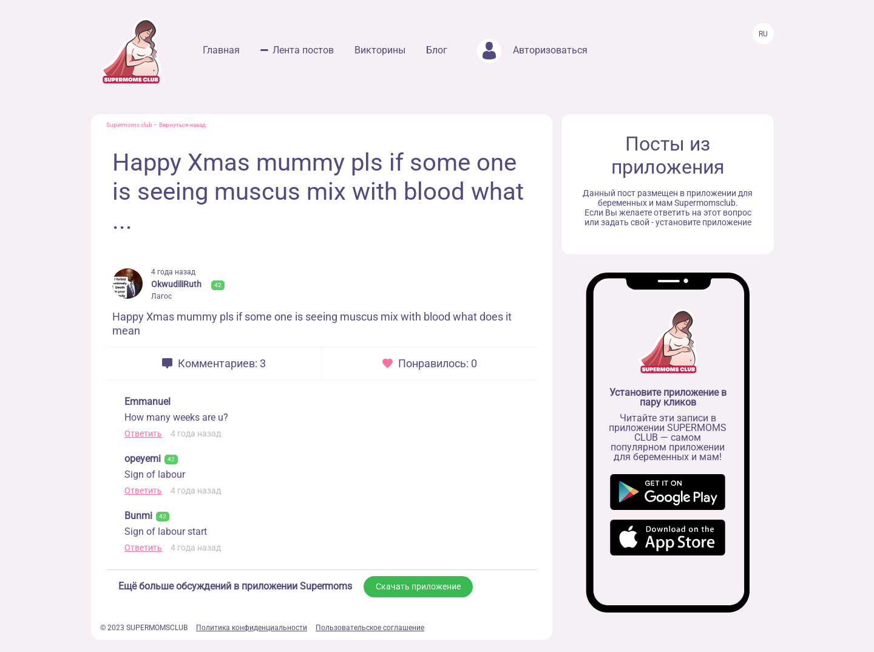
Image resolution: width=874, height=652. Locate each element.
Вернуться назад (182, 124)
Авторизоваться (532, 50)
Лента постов (303, 50)
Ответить (143, 433)
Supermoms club (129, 124)
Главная (221, 50)
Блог (436, 50)
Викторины (379, 50)
